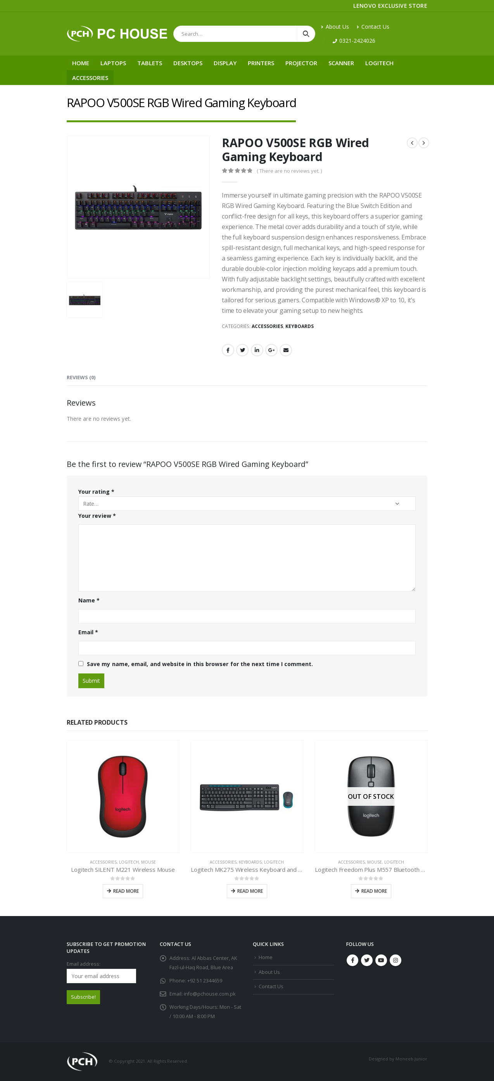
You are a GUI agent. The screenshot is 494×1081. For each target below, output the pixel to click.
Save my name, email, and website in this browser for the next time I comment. (200, 664)
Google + (271, 350)
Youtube (381, 960)
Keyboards (299, 326)
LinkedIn (257, 350)
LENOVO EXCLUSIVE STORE (390, 5)
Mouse (148, 862)
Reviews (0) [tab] (81, 377)
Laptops (113, 63)
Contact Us (373, 26)
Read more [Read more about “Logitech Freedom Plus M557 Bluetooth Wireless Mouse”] (374, 891)
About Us (335, 26)
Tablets (149, 63)
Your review (97, 515)
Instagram (395, 960)
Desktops (187, 63)
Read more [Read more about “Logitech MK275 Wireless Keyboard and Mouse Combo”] (250, 891)
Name (89, 600)
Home (80, 63)
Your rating (96, 491)
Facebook (228, 350)
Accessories (90, 78)
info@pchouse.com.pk (209, 994)
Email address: (101, 972)
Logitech (379, 63)
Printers (261, 63)
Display (225, 63)
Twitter (242, 350)
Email (286, 350)
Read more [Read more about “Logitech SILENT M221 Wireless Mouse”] (126, 891)
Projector (301, 63)
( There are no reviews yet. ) (289, 170)
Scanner (341, 63)
